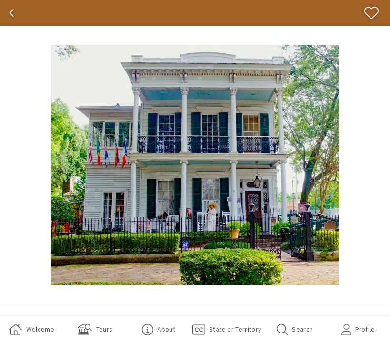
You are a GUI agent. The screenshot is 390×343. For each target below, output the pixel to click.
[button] (195, 165)
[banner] (195, 13)
